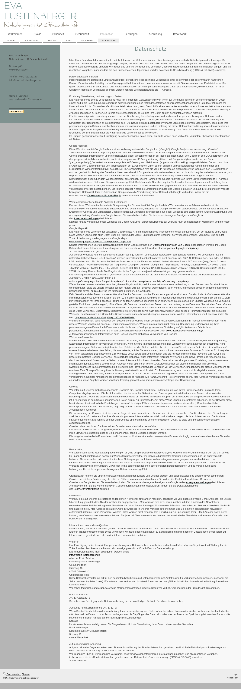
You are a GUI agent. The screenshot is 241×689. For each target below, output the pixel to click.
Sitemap (26, 674)
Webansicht (232, 677)
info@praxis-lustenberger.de (25, 80)
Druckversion (12, 674)
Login (235, 674)
